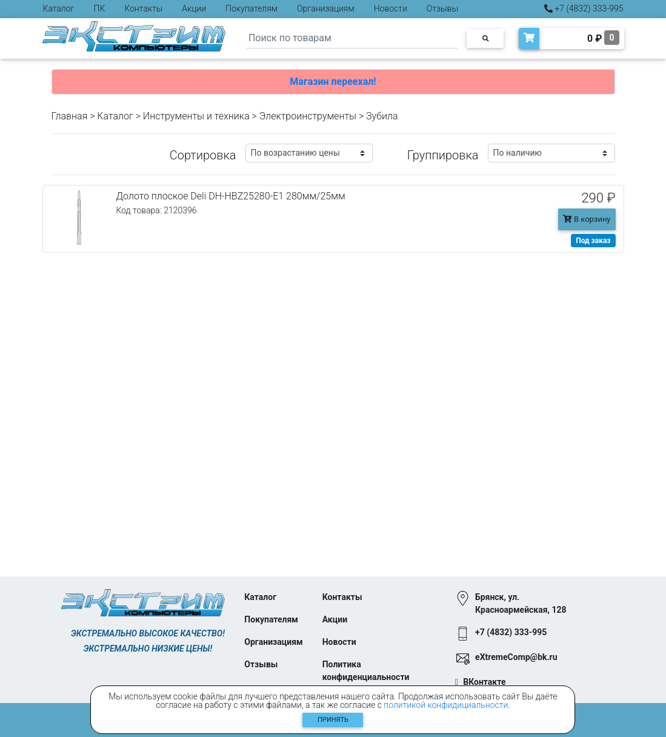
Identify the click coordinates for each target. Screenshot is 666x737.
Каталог (59, 8)
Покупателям (251, 8)
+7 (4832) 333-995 (584, 8)
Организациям (326, 8)
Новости (390, 8)
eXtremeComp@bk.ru (516, 657)
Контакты (143, 8)
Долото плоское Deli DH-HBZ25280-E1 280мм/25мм (230, 196)
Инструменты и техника (196, 116)
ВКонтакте (484, 682)
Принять (333, 720)
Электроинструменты (307, 116)
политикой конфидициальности (446, 705)
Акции (194, 8)
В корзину (587, 219)
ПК (99, 8)
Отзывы (442, 8)
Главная (70, 116)
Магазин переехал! (333, 81)
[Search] (352, 38)
